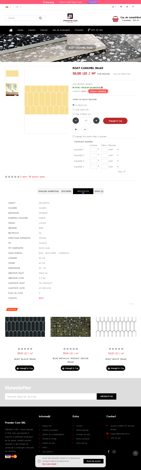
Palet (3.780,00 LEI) (82, 114)
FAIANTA (55, 47)
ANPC (44, 447)
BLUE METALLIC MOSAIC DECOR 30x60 (116, 360)
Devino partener (82, 438)
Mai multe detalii (49, 464)
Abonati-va (106, 396)
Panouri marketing (98, 91)
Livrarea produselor (50, 430)
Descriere (66, 191)
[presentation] (129, 303)
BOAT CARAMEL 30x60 (81, 47)
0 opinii (23, 176)
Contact (79, 426)
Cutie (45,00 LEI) (80, 109)
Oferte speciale (82, 430)
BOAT (84, 91)
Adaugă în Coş (115, 121)
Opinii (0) (98, 191)
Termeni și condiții (49, 438)
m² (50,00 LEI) (80, 105)
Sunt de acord (93, 461)
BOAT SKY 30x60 (25, 359)
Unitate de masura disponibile (85, 99)
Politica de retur (48, 443)
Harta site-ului (81, 443)
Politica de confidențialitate (53, 434)
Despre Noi (46, 426)
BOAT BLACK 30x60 (70, 359)
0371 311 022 (95, 29)
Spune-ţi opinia (37, 176)
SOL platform (47, 451)
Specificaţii (83, 191)
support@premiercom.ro (120, 433)
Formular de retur (83, 434)
